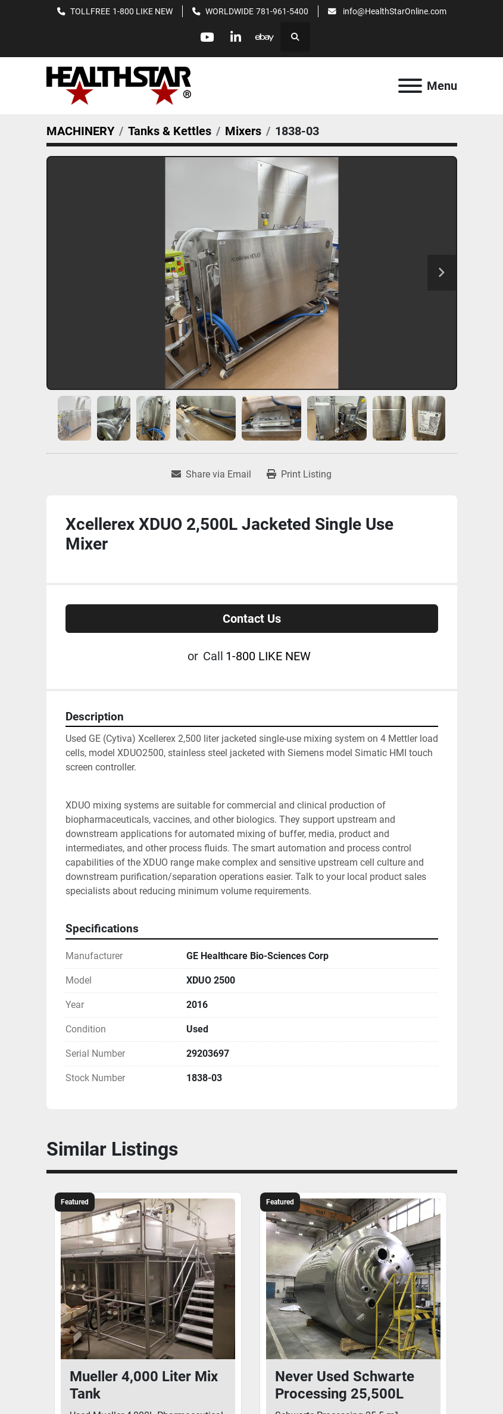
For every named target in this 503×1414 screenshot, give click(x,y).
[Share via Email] (211, 474)
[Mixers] (243, 131)
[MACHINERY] (80, 131)
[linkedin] (236, 37)
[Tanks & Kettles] (169, 131)
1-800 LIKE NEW (143, 11)
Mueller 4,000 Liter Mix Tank (144, 1385)
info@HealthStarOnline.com (393, 11)
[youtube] (206, 37)
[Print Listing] (299, 474)
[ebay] (267, 37)
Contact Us (252, 618)
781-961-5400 (282, 11)
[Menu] (410, 86)
